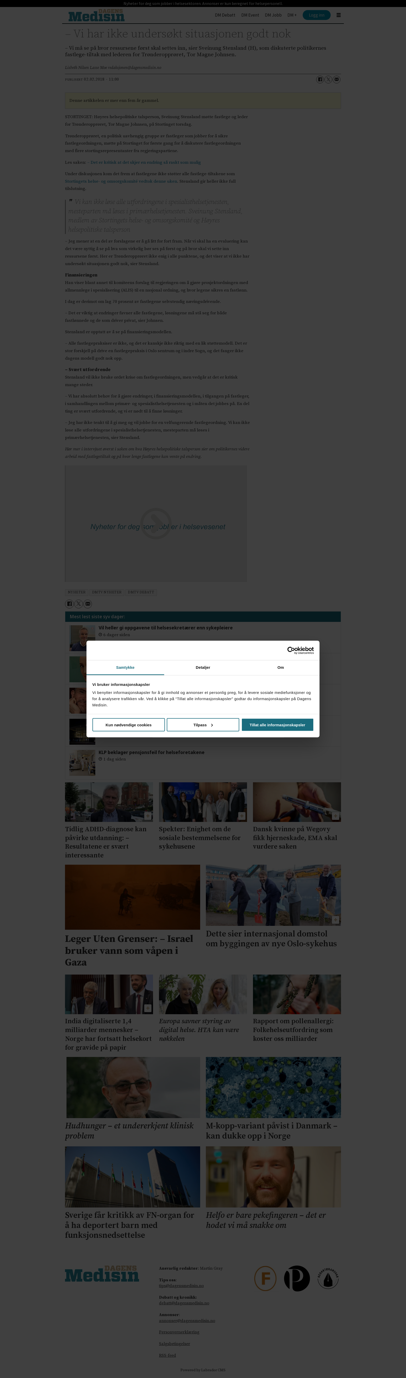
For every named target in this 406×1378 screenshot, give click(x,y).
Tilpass (203, 724)
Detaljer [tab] (203, 667)
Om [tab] (280, 667)
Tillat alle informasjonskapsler (277, 724)
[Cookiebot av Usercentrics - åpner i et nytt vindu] (291, 650)
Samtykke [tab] (125, 667)
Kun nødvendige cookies (129, 724)
